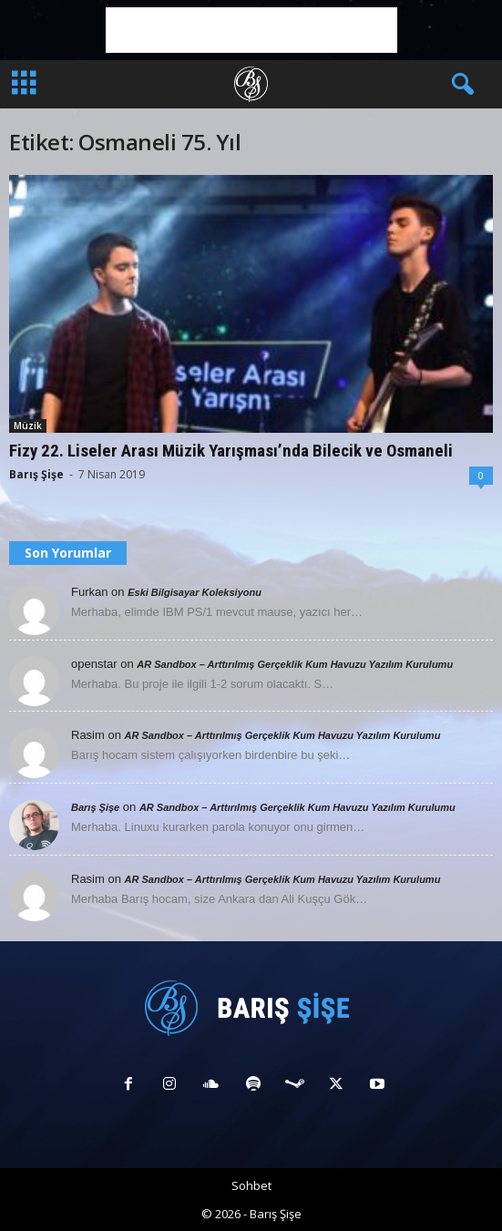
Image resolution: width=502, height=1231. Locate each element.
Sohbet (251, 1185)
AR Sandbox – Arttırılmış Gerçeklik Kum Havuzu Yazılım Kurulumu (295, 664)
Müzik (28, 425)
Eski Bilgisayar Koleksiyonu (194, 592)
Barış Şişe (36, 474)
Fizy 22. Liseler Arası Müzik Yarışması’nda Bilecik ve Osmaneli (231, 450)
